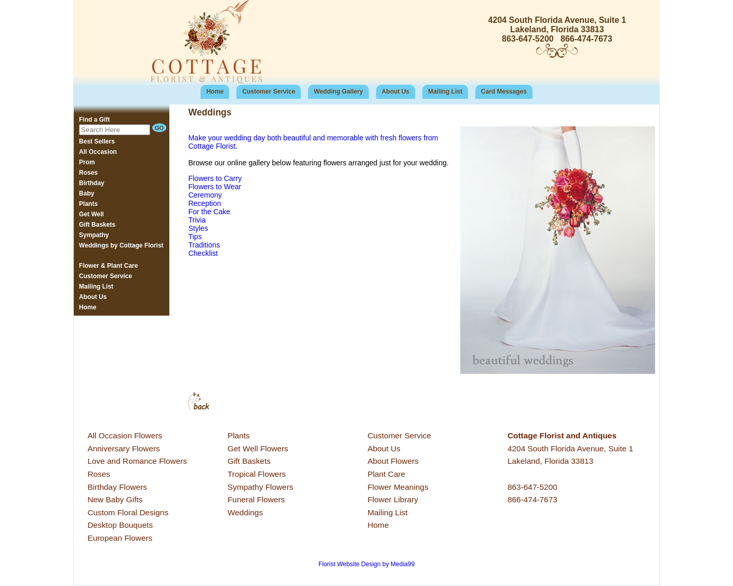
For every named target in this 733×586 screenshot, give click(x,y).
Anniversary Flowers (123, 448)
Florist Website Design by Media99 (366, 564)
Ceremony (205, 195)
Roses (98, 474)
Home (214, 91)
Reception (204, 203)
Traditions (204, 245)
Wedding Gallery (338, 91)
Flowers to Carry (215, 178)
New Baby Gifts (114, 499)
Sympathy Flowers (261, 487)
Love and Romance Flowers (137, 461)
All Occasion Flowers (124, 435)
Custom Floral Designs (127, 512)
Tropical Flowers (257, 474)
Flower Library (392, 499)
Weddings (245, 512)
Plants (239, 435)
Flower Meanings (397, 487)
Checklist (203, 253)
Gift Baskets (249, 461)
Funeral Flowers (256, 499)
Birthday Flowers (117, 487)
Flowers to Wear (214, 187)
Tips (195, 236)
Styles (198, 228)
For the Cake (209, 211)
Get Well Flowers (258, 448)
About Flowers (392, 461)
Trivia (197, 220)
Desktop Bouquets (120, 524)
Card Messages (504, 91)
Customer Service (268, 91)
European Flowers (119, 537)
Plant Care (386, 474)
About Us (395, 91)
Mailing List (445, 91)
